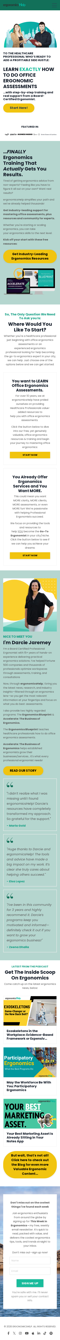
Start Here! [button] (19, 108)
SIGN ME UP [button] (30, 1283)
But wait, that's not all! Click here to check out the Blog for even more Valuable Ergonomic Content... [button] (30, 1164)
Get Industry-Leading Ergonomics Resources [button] (30, 256)
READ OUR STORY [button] (23, 771)
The (34, 714)
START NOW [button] (30, 455)
